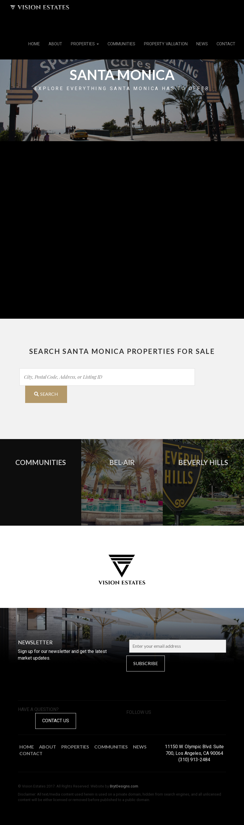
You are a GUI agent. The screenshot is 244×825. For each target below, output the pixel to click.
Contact (226, 44)
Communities (121, 44)
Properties (85, 44)
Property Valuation (166, 44)
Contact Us (55, 720)
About (55, 44)
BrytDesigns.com (124, 786)
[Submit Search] (46, 394)
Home (34, 44)
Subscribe (145, 663)
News (202, 44)
